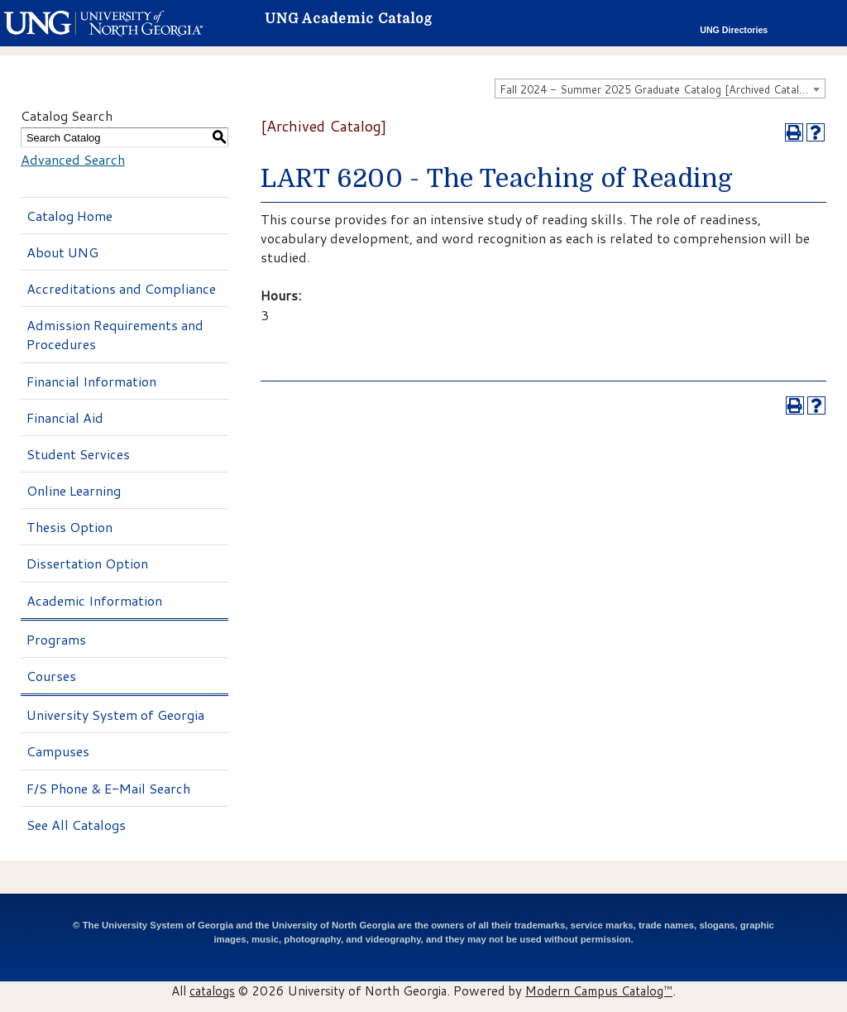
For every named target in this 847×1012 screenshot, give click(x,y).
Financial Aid (64, 417)
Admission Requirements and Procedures (114, 334)
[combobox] (660, 88)
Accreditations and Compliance (121, 288)
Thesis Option (69, 526)
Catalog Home (69, 215)
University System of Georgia (115, 714)
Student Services (78, 453)
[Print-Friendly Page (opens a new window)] (794, 132)
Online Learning (73, 490)
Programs (56, 639)
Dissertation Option (87, 563)
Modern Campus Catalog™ (598, 990)
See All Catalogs (76, 824)
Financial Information (91, 381)
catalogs (212, 990)
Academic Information (94, 600)
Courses (51, 675)
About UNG (62, 251)
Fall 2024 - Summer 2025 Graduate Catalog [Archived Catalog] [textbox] (658, 89)
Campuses (57, 750)
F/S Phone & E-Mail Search (108, 788)
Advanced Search (73, 159)
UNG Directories (734, 30)
